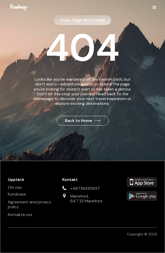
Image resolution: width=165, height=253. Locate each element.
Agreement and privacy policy (29, 204)
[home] (17, 7)
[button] (154, 7)
